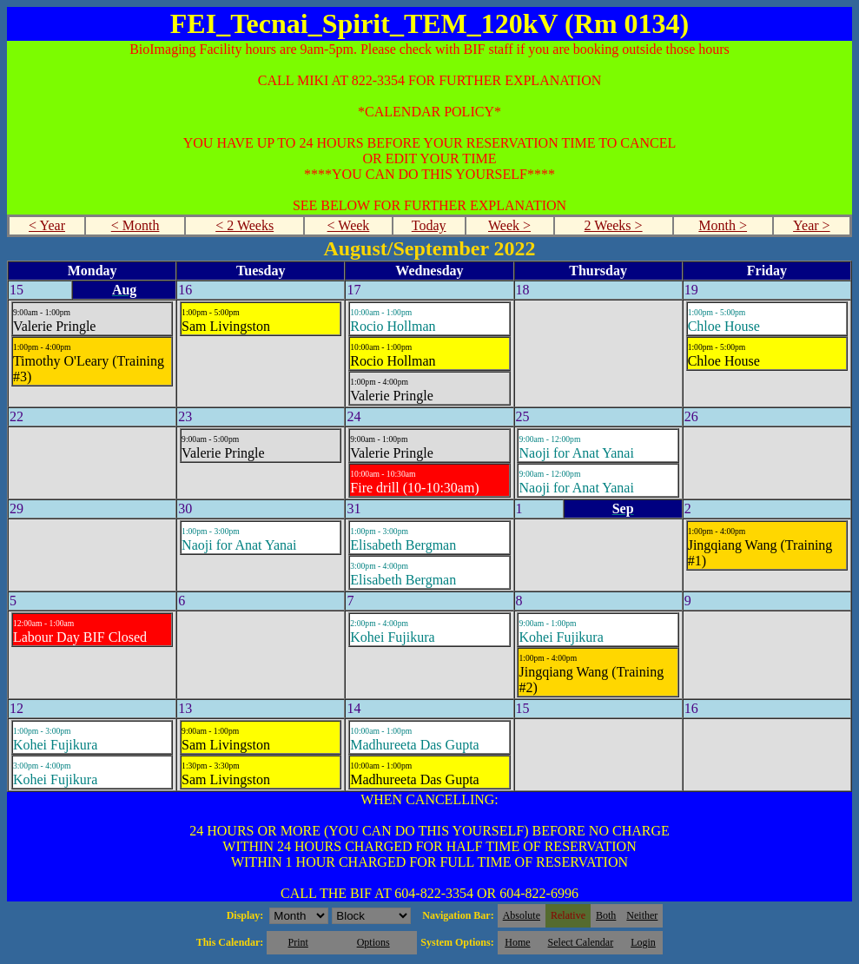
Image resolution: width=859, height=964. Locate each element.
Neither (641, 915)
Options (373, 942)
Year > (811, 225)
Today (429, 225)
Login (643, 942)
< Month (135, 225)
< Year (47, 225)
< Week (348, 225)
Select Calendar (581, 942)
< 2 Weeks (244, 225)
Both (606, 915)
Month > (722, 225)
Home (517, 942)
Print (297, 942)
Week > (509, 225)
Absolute (521, 915)
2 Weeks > (614, 225)
